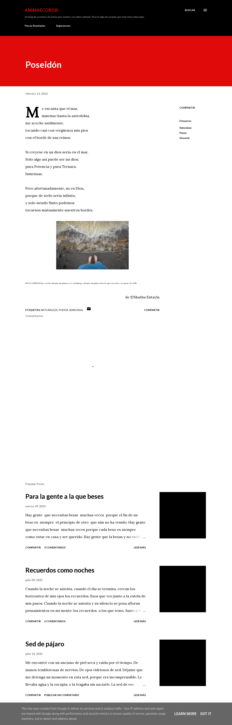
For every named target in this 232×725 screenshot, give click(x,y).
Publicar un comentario (61, 695)
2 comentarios (54, 621)
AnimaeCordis (41, 10)
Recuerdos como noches (59, 570)
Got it (206, 714)
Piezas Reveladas (35, 25)
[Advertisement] (86, 437)
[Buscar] (190, 10)
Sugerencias (63, 25)
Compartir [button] (187, 107)
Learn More (185, 714)
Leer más (140, 547)
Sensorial (184, 137)
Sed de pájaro (44, 644)
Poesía (183, 132)
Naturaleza (185, 127)
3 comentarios (54, 547)
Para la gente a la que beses (64, 496)
